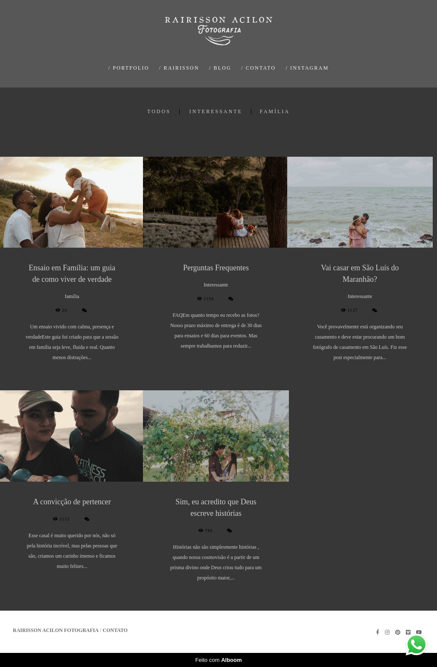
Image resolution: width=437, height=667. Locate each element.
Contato (115, 630)
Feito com (218, 660)
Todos (159, 111)
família (275, 111)
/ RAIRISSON (179, 68)
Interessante (215, 111)
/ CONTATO (258, 68)
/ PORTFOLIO (128, 68)
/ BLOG (220, 68)
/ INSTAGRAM (307, 68)
